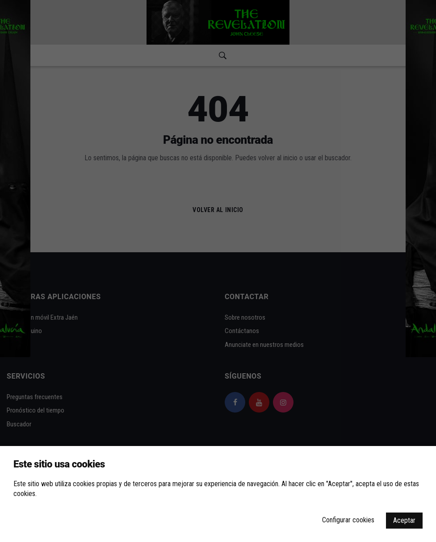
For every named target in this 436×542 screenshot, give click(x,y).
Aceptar (404, 520)
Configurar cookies (348, 520)
